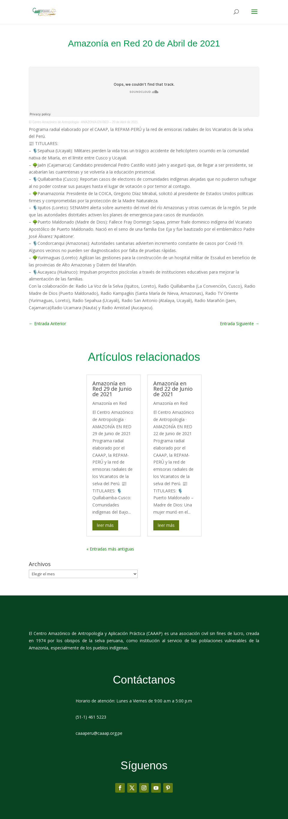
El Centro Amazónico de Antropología (54, 122)
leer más (105, 525)
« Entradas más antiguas (110, 549)
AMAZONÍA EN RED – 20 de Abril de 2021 (109, 122)
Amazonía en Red (109, 403)
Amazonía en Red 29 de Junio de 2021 (112, 389)
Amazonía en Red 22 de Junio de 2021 (173, 389)
